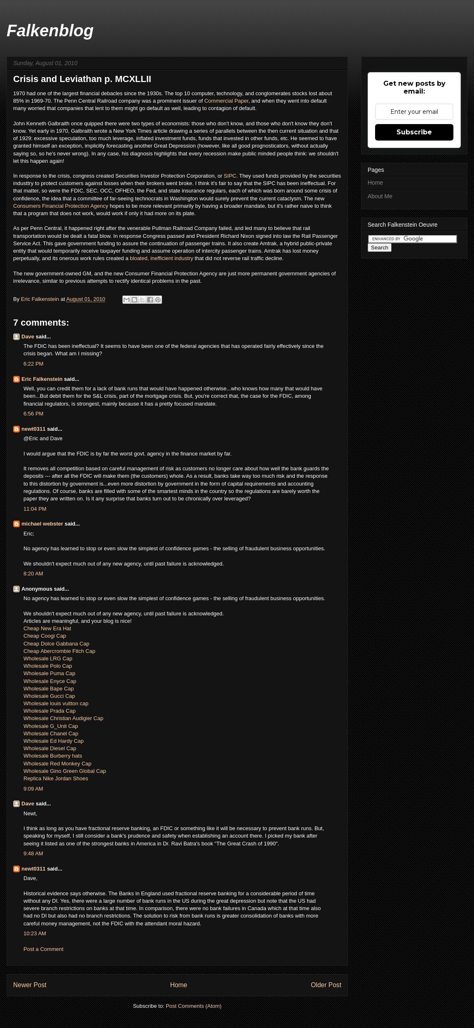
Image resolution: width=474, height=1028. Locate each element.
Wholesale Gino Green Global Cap (64, 771)
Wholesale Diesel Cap (49, 748)
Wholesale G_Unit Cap (50, 726)
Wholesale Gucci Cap (49, 696)
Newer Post (30, 984)
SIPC (230, 176)
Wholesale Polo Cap (47, 666)
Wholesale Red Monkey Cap (57, 763)
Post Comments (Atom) (193, 1006)
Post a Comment (43, 949)
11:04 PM (35, 509)
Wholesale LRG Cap (48, 658)
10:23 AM (34, 933)
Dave (27, 336)
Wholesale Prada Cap (49, 711)
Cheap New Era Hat (47, 628)
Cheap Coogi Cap (44, 636)
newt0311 (33, 429)
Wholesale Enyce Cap (49, 681)
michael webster (42, 524)
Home (179, 984)
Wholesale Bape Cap (48, 688)
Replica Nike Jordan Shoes (55, 778)
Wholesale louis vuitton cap (56, 703)
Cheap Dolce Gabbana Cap (56, 644)
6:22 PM (33, 364)
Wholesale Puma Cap (49, 673)
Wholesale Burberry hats (52, 756)
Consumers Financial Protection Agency (60, 206)
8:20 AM (33, 573)
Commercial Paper (226, 101)
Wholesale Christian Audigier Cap (63, 718)
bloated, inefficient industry (161, 258)
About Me (380, 196)
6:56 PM (33, 414)
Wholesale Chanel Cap (50, 733)
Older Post (326, 984)
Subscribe (414, 132)
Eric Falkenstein (42, 379)
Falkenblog (50, 30)
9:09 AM (33, 789)
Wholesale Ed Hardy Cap (53, 741)
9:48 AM (33, 853)
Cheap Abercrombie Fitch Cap (59, 651)
